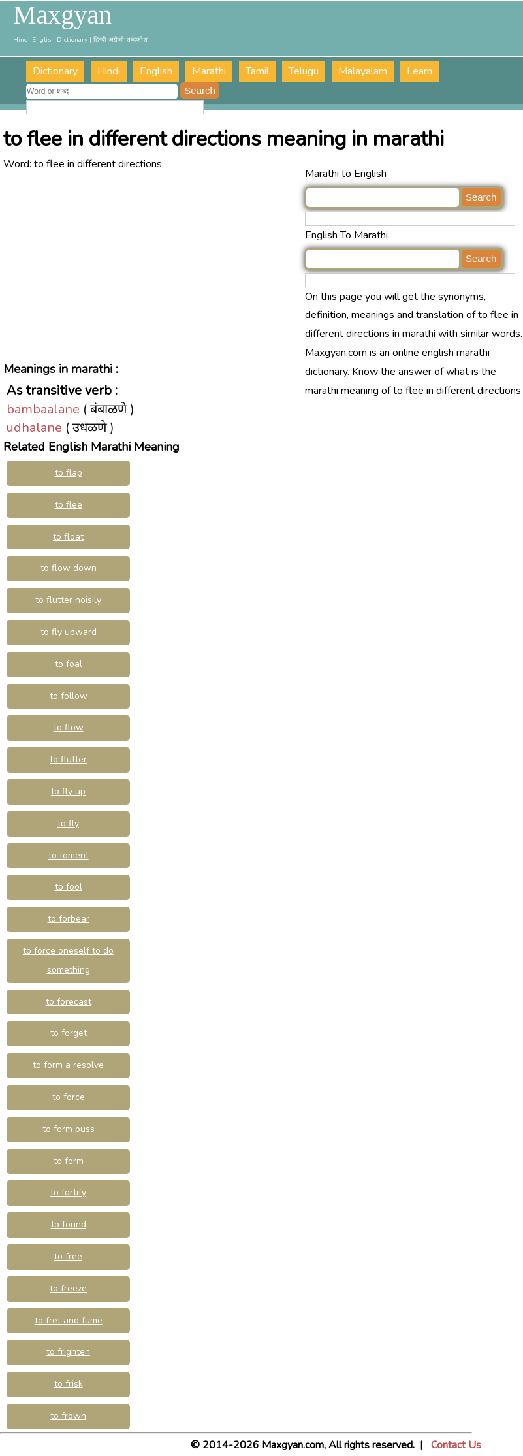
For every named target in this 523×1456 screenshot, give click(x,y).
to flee (68, 504)
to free (68, 1256)
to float (68, 536)
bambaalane (43, 409)
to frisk (68, 1384)
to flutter (68, 759)
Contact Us (456, 1445)
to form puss (68, 1129)
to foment (68, 855)
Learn (419, 71)
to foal (68, 664)
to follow (68, 696)
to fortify (68, 1192)
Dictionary (55, 71)
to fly (68, 823)
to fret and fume (69, 1320)
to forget (68, 1033)
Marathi (209, 71)
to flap (68, 472)
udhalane (34, 427)
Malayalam (362, 71)
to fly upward (68, 632)
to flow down (68, 568)
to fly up (68, 791)
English (156, 71)
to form (69, 1161)
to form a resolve (68, 1065)
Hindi (108, 71)
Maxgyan (62, 15)
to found (68, 1224)
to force (68, 1097)
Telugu (304, 71)
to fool (68, 887)
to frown (68, 1416)
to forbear (68, 919)
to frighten (68, 1352)
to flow (69, 727)
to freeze (68, 1288)
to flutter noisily (68, 600)
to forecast (68, 1001)
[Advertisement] (154, 265)
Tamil (257, 71)
